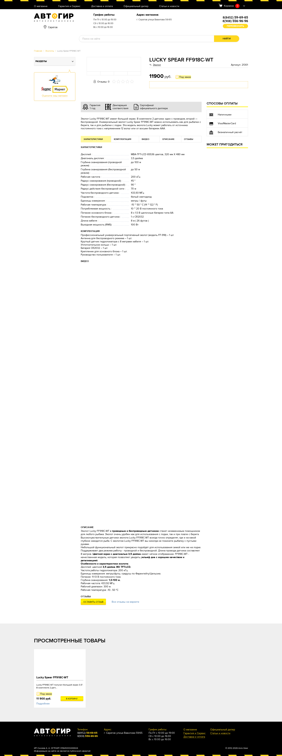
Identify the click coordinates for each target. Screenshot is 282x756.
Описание (168, 139)
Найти (227, 38)
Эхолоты (49, 51)
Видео (145, 139)
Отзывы (188, 139)
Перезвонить (235, 26)
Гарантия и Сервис (69, 6)
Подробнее (43, 703)
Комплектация (122, 139)
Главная (38, 51)
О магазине (40, 6)
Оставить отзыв (93, 601)
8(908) (235, 21)
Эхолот (157, 64)
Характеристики (93, 139)
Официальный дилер (136, 6)
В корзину (72, 698)
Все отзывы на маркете (125, 601)
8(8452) (235, 17)
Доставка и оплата (102, 6)
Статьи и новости (169, 6)
